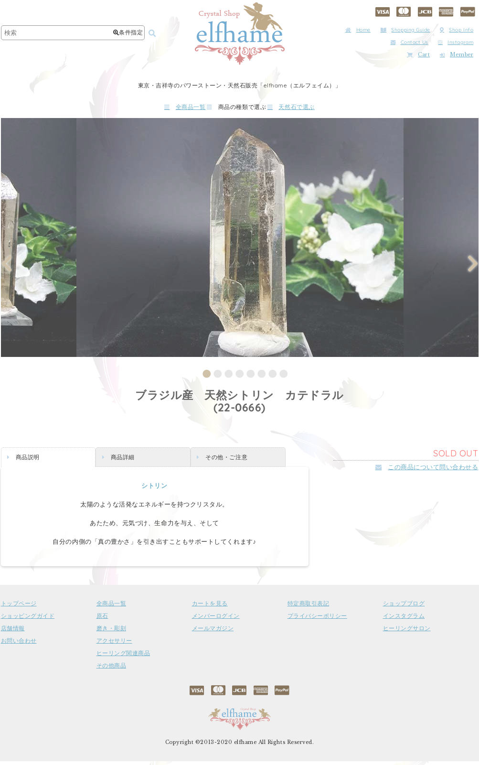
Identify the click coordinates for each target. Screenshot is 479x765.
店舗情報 (13, 632)
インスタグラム (404, 619)
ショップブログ (404, 607)
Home (358, 30)
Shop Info (456, 30)
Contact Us (409, 42)
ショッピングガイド (28, 619)
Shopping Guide (405, 30)
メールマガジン (213, 632)
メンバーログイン (216, 619)
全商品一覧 (158, 109)
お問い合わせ (19, 644)
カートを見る (210, 607)
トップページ (19, 607)
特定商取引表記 (308, 607)
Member (456, 55)
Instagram (455, 42)
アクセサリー (114, 644)
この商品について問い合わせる (427, 470)
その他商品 (111, 669)
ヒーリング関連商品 (123, 657)
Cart (418, 55)
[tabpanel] (240, 240)
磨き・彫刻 (111, 632)
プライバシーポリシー (317, 619)
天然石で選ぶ (318, 109)
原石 (102, 619)
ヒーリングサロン (407, 632)
